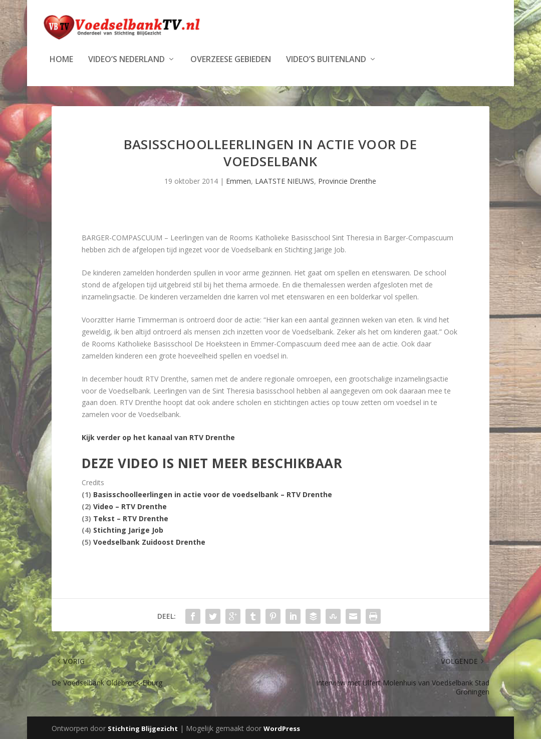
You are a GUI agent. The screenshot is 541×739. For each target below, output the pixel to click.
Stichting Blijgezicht (143, 727)
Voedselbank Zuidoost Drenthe (149, 541)
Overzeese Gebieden (230, 59)
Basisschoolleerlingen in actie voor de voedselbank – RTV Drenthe (212, 493)
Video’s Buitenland (326, 59)
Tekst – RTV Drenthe (130, 517)
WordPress (281, 727)
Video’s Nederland (126, 59)
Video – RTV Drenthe (130, 505)
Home (61, 59)
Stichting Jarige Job (128, 529)
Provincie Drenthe (347, 180)
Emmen (238, 180)
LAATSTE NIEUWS (284, 180)
